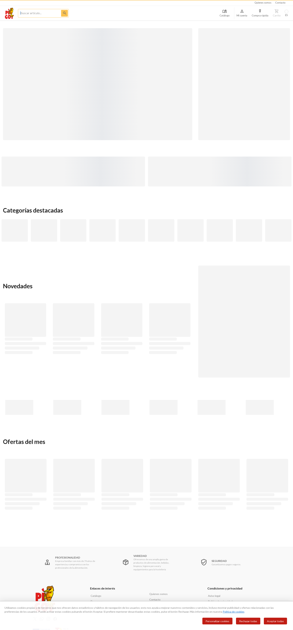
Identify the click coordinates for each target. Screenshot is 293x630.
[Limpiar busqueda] (37, 13)
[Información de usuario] (241, 13)
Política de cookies (233, 611)
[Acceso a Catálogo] (224, 13)
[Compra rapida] (260, 13)
